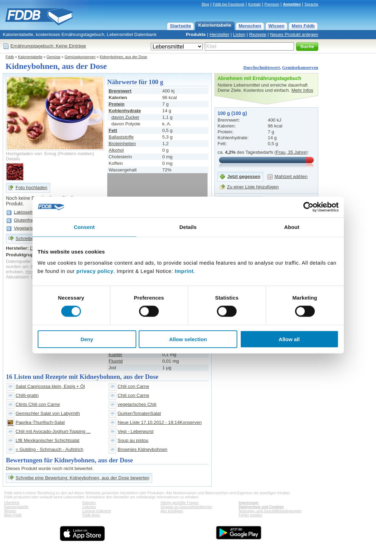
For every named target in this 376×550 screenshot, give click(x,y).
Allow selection (188, 339)
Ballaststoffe (121, 137)
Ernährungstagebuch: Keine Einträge (48, 45)
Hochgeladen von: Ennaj (31, 153)
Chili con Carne (133, 386)
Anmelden (292, 4)
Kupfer (115, 354)
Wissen (276, 25)
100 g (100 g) (232, 113)
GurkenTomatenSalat (139, 413)
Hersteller (219, 34)
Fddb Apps (91, 515)
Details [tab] (188, 227)
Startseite (180, 25)
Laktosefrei (25, 212)
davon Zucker (125, 117)
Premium (271, 4)
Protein (117, 104)
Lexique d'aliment (96, 511)
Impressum (248, 502)
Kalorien (89, 502)
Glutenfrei (24, 220)
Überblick (11, 502)
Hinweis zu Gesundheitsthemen (186, 507)
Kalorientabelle (214, 25)
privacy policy (94, 271)
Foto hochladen (31, 187)
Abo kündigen (172, 511)
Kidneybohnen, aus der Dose (123, 57)
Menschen (250, 25)
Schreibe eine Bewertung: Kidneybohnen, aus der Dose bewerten (82, 477)
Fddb (10, 57)
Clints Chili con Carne (38, 404)
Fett (113, 130)
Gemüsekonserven (80, 57)
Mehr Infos (302, 90)
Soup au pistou (133, 440)
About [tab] (292, 227)
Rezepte (257, 34)
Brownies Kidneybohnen (142, 449)
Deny (87, 339)
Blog (205, 4)
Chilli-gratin (27, 395)
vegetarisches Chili (137, 404)
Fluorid (116, 361)
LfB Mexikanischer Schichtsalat (47, 440)
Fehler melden (250, 515)
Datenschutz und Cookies (261, 507)
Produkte (196, 34)
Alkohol (116, 150)
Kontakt (254, 4)
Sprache (311, 4)
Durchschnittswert (261, 67)
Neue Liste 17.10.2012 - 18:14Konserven (160, 422)
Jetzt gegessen (243, 176)
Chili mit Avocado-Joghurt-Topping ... (53, 431)
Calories (89, 507)
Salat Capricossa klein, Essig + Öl (50, 386)
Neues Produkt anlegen (294, 34)
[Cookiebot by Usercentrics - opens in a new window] (308, 207)
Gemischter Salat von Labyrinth (48, 413)
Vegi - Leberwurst (136, 431)
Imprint (184, 271)
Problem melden (75, 153)
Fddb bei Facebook (228, 4)
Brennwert (120, 91)
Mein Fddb (303, 25)
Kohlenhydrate (125, 110)
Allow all (289, 339)
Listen (239, 34)
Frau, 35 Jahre (291, 152)
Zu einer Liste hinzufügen (253, 186)
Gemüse (54, 57)
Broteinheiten (122, 143)
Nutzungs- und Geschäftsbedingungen (270, 511)
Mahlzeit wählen (291, 176)
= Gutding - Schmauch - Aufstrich (49, 449)
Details (13, 158)
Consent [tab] (84, 227)
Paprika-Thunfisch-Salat (40, 422)
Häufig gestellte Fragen (180, 502)
